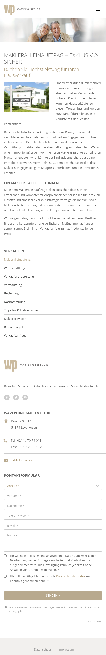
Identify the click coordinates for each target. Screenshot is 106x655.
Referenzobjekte (15, 327)
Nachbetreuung (14, 302)
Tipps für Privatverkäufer (21, 310)
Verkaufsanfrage (15, 335)
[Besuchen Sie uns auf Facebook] (7, 397)
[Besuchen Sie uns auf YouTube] (25, 397)
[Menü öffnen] (98, 9)
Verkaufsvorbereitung (19, 276)
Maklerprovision (15, 318)
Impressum (66, 649)
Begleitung (11, 293)
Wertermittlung (14, 268)
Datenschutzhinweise (70, 576)
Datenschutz (42, 649)
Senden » (53, 595)
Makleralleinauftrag (17, 259)
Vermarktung (13, 285)
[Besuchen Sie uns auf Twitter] (16, 397)
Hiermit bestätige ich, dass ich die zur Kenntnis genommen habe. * (47, 579)
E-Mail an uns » (22, 460)
